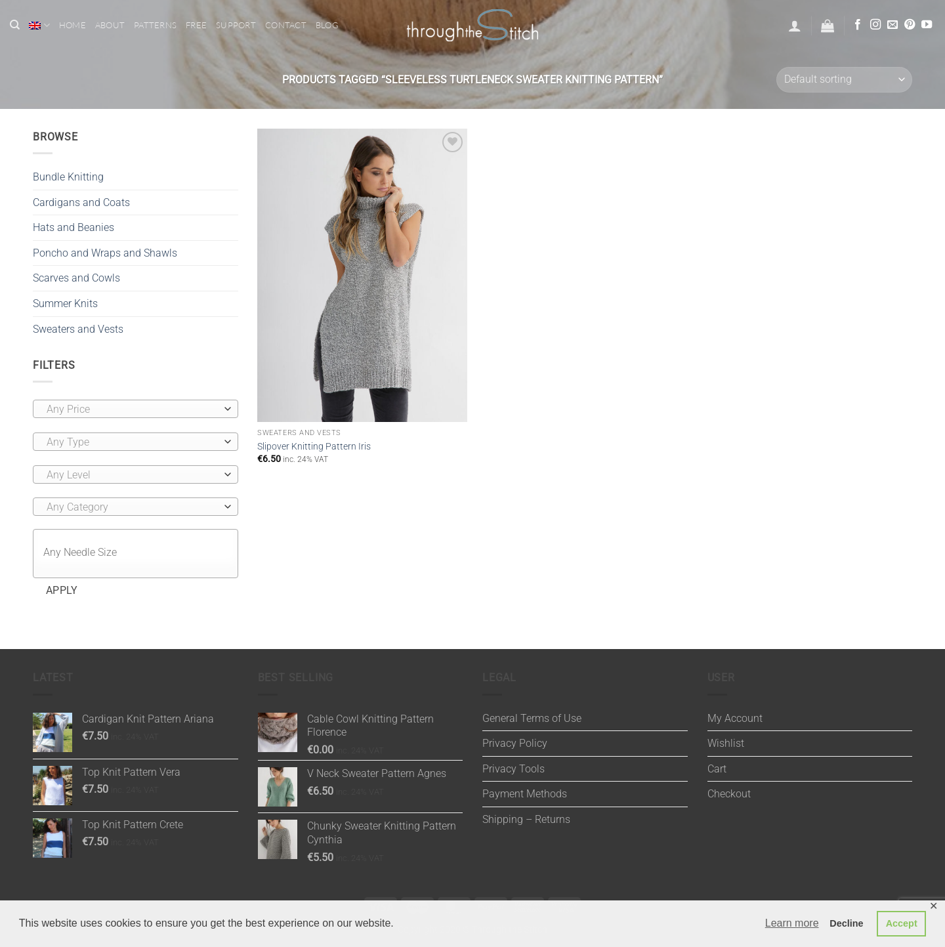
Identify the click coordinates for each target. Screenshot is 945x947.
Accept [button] (901, 923)
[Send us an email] (892, 25)
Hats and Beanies (73, 227)
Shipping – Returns (526, 819)
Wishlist (725, 743)
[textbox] (132, 409)
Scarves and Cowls (76, 278)
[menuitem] (39, 25)
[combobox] (135, 409)
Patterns (155, 25)
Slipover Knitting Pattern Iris (314, 446)
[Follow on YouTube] (926, 25)
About (110, 25)
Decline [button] (846, 923)
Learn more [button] (792, 923)
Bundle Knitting (68, 177)
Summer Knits (65, 303)
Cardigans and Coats (81, 202)
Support (236, 25)
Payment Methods (524, 794)
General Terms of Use (531, 718)
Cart (716, 769)
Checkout (729, 794)
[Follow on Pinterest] (909, 25)
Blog (327, 25)
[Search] (15, 24)
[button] (794, 25)
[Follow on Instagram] (875, 25)
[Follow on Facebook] (857, 25)
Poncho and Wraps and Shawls (105, 253)
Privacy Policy (514, 743)
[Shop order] (844, 80)
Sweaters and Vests (78, 329)
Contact (285, 25)
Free (196, 25)
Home (72, 25)
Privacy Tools (513, 769)
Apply (62, 591)
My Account (735, 718)
